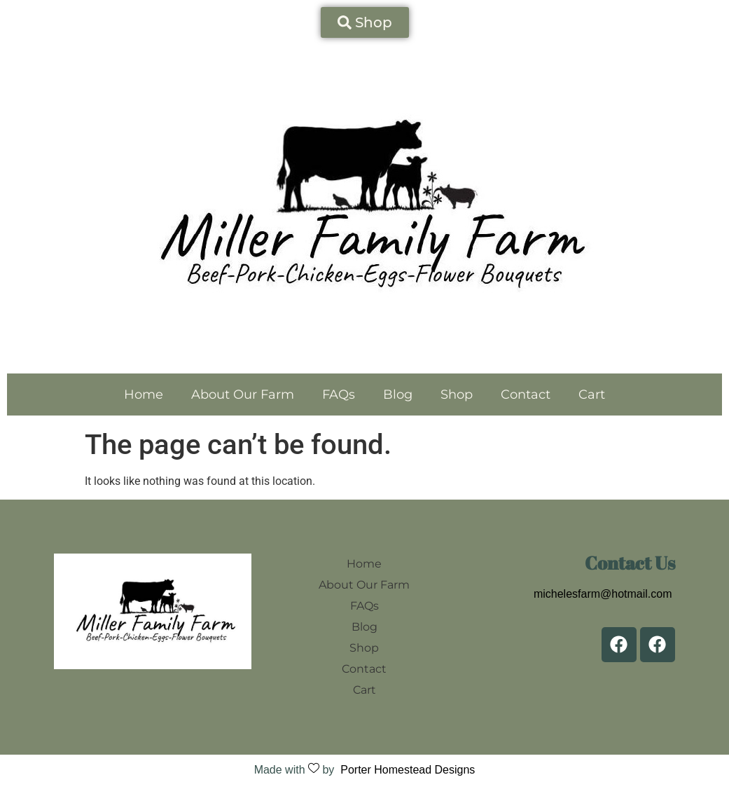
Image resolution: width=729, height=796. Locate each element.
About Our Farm (242, 394)
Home (143, 394)
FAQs (338, 394)
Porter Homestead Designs (404, 770)
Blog (397, 394)
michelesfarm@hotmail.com (603, 594)
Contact (525, 394)
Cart (591, 394)
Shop (456, 394)
